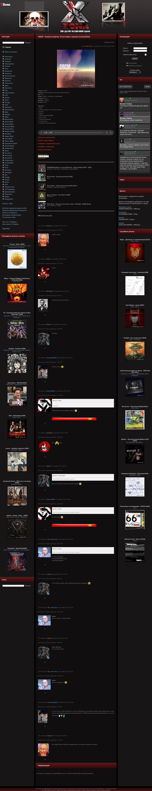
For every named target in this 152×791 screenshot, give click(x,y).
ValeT (48, 259)
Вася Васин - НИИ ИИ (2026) (17, 383)
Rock (112, 42)
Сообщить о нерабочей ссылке (49, 143)
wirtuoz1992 (50, 391)
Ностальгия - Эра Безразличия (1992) (60, 176)
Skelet (48, 324)
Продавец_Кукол (125, 207)
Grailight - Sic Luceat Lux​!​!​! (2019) (135, 338)
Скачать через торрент (46, 140)
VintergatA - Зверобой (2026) (17, 548)
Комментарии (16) (45, 215)
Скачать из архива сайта (46, 137)
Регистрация (132, 63)
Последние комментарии (11, 215)
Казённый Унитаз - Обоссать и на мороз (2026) (17, 481)
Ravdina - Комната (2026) (17, 348)
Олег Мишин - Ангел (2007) (135, 305)
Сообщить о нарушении (46, 146)
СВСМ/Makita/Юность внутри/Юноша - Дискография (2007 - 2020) (69, 167)
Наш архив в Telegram (10, 224)
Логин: (125, 48)
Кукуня (48, 225)
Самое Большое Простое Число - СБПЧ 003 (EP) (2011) (135, 371)
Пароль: (126, 51)
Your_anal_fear (52, 539)
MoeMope (49, 291)
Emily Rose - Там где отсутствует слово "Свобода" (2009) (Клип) (69, 204)
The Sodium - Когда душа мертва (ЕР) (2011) (62, 185)
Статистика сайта (8, 217)
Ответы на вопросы (9, 213)
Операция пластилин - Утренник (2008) (135, 272)
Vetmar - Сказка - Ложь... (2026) (17, 515)
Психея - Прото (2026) (17, 244)
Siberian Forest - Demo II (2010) (135, 539)
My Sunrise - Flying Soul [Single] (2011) (135, 406)
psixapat (49, 433)
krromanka (123, 212)
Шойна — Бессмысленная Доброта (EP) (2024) (135, 440)
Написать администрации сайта (14, 208)
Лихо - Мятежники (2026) (17, 415)
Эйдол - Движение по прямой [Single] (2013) (135, 239)
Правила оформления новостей (14, 210)
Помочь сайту (7, 204)
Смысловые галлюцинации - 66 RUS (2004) (135, 506)
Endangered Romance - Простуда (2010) (134, 473)
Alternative (107, 42)
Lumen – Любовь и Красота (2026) (17, 448)
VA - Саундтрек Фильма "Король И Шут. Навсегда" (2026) (17, 313)
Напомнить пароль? (135, 65)
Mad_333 (89, 46)
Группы (6, 229)
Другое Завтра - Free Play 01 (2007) (59, 195)
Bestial (121, 218)
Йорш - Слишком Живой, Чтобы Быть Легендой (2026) (17, 279)
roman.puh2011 (51, 357)
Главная (8, 47)
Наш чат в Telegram (9, 222)
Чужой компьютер (130, 55)
